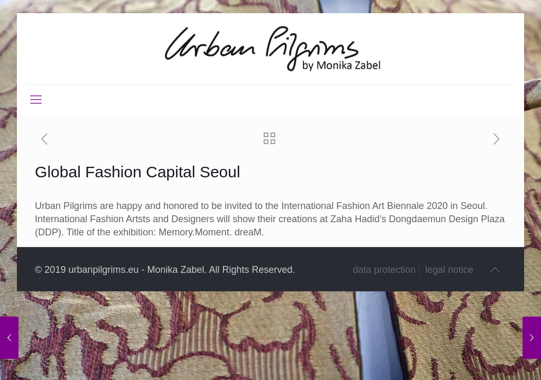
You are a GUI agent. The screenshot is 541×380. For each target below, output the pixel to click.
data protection (384, 269)
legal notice (449, 269)
